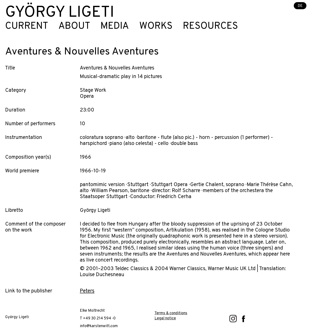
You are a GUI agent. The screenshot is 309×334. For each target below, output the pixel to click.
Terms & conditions (170, 313)
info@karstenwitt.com (99, 326)
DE (300, 5)
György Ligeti (59, 13)
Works (156, 26)
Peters (87, 291)
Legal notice (165, 318)
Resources (210, 26)
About (74, 26)
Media (114, 26)
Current (26, 26)
